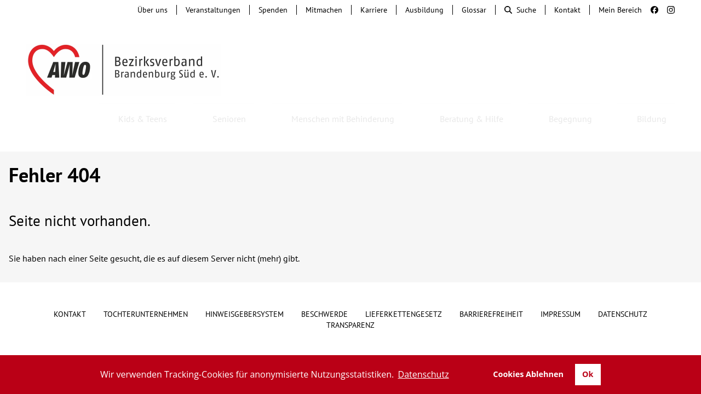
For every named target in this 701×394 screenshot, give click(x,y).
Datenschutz (622, 284)
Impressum (561, 284)
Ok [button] (587, 374)
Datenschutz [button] (423, 374)
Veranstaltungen (213, 10)
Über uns (152, 10)
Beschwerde (324, 284)
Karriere (373, 10)
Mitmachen (324, 10)
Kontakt (567, 10)
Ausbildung (424, 10)
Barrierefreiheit (491, 284)
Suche (520, 10)
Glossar (474, 10)
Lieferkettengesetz (403, 284)
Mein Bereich (620, 10)
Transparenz (350, 295)
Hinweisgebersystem (244, 284)
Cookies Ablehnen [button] (528, 374)
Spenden (273, 10)
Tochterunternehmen (146, 284)
